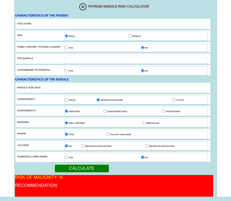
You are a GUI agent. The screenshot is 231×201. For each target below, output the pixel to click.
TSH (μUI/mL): (25, 58)
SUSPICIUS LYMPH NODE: (32, 156)
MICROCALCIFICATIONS (162, 146)
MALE (72, 36)
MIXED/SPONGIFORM (111, 100)
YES (71, 48)
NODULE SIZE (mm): (29, 87)
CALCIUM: (23, 145)
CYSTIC (180, 100)
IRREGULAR (153, 123)
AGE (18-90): (24, 23)
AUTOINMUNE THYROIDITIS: (34, 70)
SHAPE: (22, 133)
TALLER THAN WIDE (121, 134)
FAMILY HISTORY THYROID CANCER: (39, 47)
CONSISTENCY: (26, 99)
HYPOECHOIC (173, 111)
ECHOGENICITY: (27, 110)
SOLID (72, 100)
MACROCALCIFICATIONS (98, 146)
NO (146, 48)
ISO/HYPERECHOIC (117, 111)
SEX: (20, 35)
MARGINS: (23, 122)
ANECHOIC (74, 111)
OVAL (72, 134)
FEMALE (136, 36)
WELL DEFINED (77, 123)
